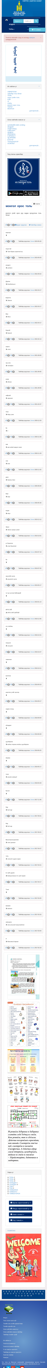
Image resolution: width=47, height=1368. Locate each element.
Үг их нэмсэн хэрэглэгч (10, 1349)
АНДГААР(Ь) (12, 129)
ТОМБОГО (13, 1192)
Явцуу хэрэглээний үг (20, 1209)
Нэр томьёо (20, 1220)
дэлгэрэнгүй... (34, 111)
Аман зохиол (20, 1214)
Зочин (32, 241)
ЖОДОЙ (10, 127)
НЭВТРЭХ (26, 1)
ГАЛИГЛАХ (11, 1231)
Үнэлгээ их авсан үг (9, 1343)
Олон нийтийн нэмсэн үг (10, 1329)
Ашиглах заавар (8, 1355)
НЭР (9, 99)
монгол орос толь (13, 105)
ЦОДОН (10, 132)
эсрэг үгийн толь (13, 97)
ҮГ (8, 101)
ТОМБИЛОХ (13, 1190)
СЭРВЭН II (11, 136)
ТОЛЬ (9, 95)
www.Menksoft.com (34, 1364)
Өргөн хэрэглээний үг (20, 1203)
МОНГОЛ (10, 109)
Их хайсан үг (7, 1340)
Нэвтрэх (5, 1357)
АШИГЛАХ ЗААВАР (36, 1)
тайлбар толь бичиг (14, 94)
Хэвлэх (36, 204)
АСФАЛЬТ (11, 143)
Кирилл (18, 21)
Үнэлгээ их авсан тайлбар (11, 1346)
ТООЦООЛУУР (12, 142)
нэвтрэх (32, 37)
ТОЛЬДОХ (13, 1183)
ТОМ (11, 1186)
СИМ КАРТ (11, 130)
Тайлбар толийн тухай (10, 1334)
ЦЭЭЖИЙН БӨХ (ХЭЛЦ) (16, 125)
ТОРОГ (10, 107)
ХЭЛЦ (9, 103)
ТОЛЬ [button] (11, 29)
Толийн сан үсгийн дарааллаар (13, 1323)
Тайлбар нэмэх (35, 225)
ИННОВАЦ (11, 134)
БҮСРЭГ (10, 140)
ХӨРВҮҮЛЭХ (12, 92)
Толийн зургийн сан (9, 1326)
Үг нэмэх (37, 30)
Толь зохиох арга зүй (9, 1320)
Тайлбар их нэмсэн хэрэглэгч (12, 1352)
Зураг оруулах (21, 225)
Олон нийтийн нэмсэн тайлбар (12, 1332)
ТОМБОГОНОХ (14, 1193)
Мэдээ (5, 1317)
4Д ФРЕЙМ (11, 138)
